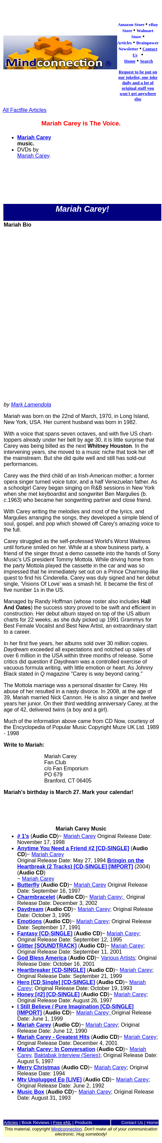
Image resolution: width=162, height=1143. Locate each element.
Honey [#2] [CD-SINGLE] (48, 994)
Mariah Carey (34, 137)
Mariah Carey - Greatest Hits (53, 1037)
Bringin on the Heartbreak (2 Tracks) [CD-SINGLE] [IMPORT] (80, 863)
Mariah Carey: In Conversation (56, 1049)
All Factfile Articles (25, 110)
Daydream (30, 909)
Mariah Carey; (107, 897)
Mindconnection (66, 1129)
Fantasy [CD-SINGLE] (45, 933)
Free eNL (62, 1122)
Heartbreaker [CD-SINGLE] (51, 970)
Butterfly (28, 885)
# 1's (23, 836)
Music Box (30, 1092)
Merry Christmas (38, 1067)
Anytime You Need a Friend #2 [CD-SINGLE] (73, 848)
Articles (11, 1122)
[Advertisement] (80, 315)
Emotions (29, 921)
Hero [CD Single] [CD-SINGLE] (56, 982)
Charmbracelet (36, 897)
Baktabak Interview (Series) (67, 1055)
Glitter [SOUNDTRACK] (47, 946)
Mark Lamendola (31, 404)
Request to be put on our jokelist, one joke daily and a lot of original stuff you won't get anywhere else (137, 85)
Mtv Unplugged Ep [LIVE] (49, 1079)
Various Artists (118, 958)
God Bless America (41, 958)
